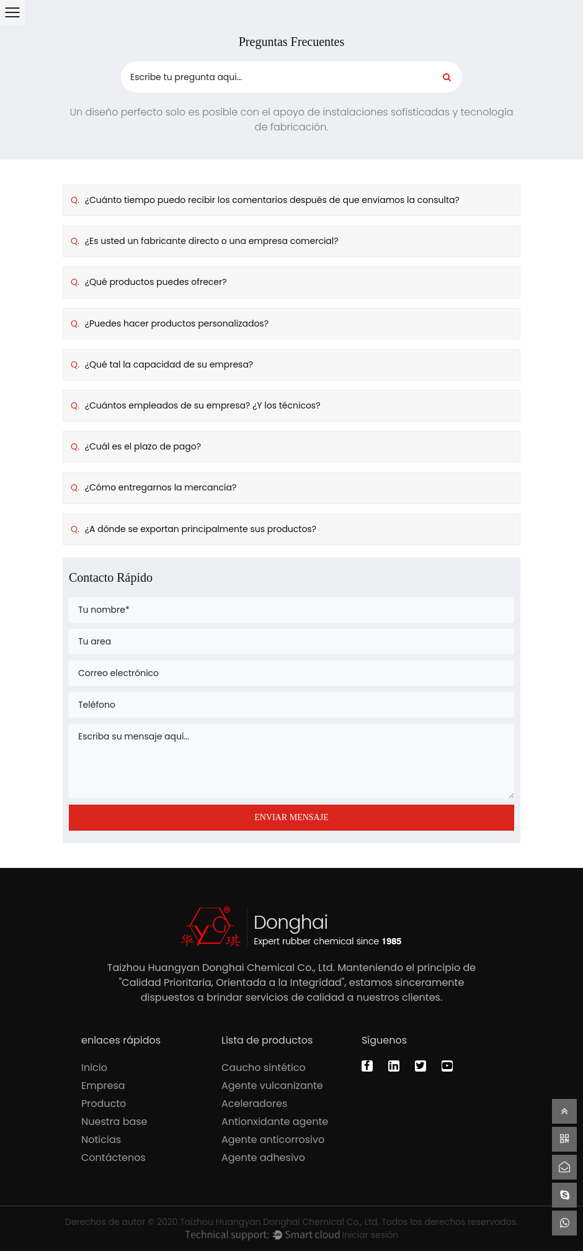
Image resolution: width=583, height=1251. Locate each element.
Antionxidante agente (274, 1121)
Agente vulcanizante (272, 1085)
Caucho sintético (263, 1067)
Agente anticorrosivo (272, 1139)
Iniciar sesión (370, 1235)
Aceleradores (254, 1103)
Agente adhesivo (263, 1157)
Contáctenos (113, 1157)
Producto (103, 1103)
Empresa (103, 1085)
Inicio (94, 1067)
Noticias (101, 1139)
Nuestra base (114, 1121)
